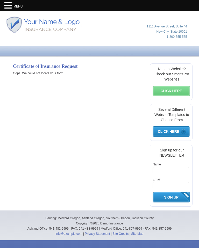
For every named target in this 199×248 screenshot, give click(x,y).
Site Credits (120, 234)
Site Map (137, 234)
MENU (18, 6)
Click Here (171, 91)
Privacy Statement (97, 234)
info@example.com (68, 234)
